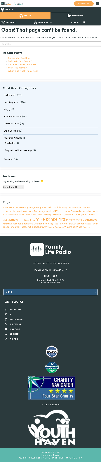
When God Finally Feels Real (23, 71)
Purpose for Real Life (19, 58)
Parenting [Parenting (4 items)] (7, 223)
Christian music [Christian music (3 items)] (74, 207)
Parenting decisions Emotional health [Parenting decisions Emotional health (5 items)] (32, 223)
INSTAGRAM (16, 319)
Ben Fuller (10, 143)
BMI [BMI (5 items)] (21, 207)
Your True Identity (17, 67)
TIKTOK (14, 339)
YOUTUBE (15, 329)
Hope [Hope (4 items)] (59, 214)
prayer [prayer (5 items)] (80, 223)
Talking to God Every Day (21, 61)
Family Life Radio (25, 3)
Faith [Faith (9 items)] (55, 211)
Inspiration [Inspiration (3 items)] (66, 215)
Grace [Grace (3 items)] (39, 215)
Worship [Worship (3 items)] (86, 227)
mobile (97, 3)
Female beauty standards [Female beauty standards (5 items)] (84, 211)
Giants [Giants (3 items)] (11, 215)
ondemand (9, 95)
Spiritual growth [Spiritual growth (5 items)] (38, 227)
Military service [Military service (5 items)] (74, 219)
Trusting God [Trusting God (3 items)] (53, 227)
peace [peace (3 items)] (55, 224)
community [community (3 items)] (8, 211)
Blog (6, 109)
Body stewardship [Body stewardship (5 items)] (45, 207)
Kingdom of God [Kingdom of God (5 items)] (86, 214)
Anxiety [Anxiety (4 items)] (6, 207)
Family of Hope (11, 123)
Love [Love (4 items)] (5, 220)
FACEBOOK (15, 309)
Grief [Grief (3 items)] (45, 215)
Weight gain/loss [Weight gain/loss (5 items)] (73, 227)
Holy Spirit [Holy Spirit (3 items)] (51, 215)
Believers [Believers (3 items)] (14, 207)
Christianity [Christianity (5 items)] (61, 207)
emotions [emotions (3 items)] (29, 211)
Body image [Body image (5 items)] (29, 207)
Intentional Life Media (69, 458)
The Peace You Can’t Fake (22, 64)
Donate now (83, 3)
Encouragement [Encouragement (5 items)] (42, 211)
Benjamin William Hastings (18, 150)
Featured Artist (12, 138)
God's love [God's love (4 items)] (19, 214)
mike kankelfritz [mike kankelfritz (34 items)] (50, 219)
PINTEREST (15, 324)
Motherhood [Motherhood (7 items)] (90, 219)
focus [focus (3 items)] (5, 215)
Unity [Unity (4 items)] (61, 227)
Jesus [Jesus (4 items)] (74, 214)
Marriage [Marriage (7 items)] (13, 219)
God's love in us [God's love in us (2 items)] (30, 215)
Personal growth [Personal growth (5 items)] (67, 223)
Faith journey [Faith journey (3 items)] (64, 211)
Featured (8, 159)
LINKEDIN (14, 334)
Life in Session (11, 130)
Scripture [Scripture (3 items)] (89, 224)
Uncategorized (11, 102)
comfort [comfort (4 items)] (86, 207)
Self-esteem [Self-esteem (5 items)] (23, 227)
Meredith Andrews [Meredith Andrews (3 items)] (27, 220)
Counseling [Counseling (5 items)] (19, 211)
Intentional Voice (13, 116)
